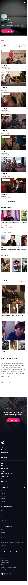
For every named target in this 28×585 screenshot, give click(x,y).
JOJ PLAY (4, 466)
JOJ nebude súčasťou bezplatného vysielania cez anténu (12, 542)
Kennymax (8, 569)
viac (3, 27)
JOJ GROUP (4, 481)
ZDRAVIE (3, 498)
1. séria (5, 45)
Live (2, 447)
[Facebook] (4, 551)
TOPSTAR (3, 493)
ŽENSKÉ (3, 491)
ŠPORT (2, 515)
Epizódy (8, 38)
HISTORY (3, 501)
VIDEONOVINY (4, 518)
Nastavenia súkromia (4, 560)
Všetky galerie (21, 281)
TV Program (4, 452)
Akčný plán (3, 545)
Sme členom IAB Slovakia (5, 562)
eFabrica (17, 569)
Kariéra (2, 540)
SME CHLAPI (4, 496)
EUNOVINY (3, 520)
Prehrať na (7, 31)
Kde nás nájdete (4, 537)
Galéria (21, 38)
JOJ (2, 463)
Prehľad (2, 38)
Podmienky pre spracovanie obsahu (7, 556)
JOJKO (3, 471)
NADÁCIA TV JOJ (6, 473)
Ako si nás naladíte (5, 534)
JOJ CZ (3, 479)
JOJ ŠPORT (4, 468)
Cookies (2, 558)
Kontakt (2, 564)
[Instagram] (10, 551)
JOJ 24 (3, 455)
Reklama (3, 532)
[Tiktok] (22, 551)
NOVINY (3, 510)
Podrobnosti (14, 38)
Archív (3, 450)
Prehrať (13, 420)
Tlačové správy (4, 529)
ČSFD (10, 22)
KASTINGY (4, 476)
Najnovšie (21, 45)
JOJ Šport (4, 457)
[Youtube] (16, 551)
